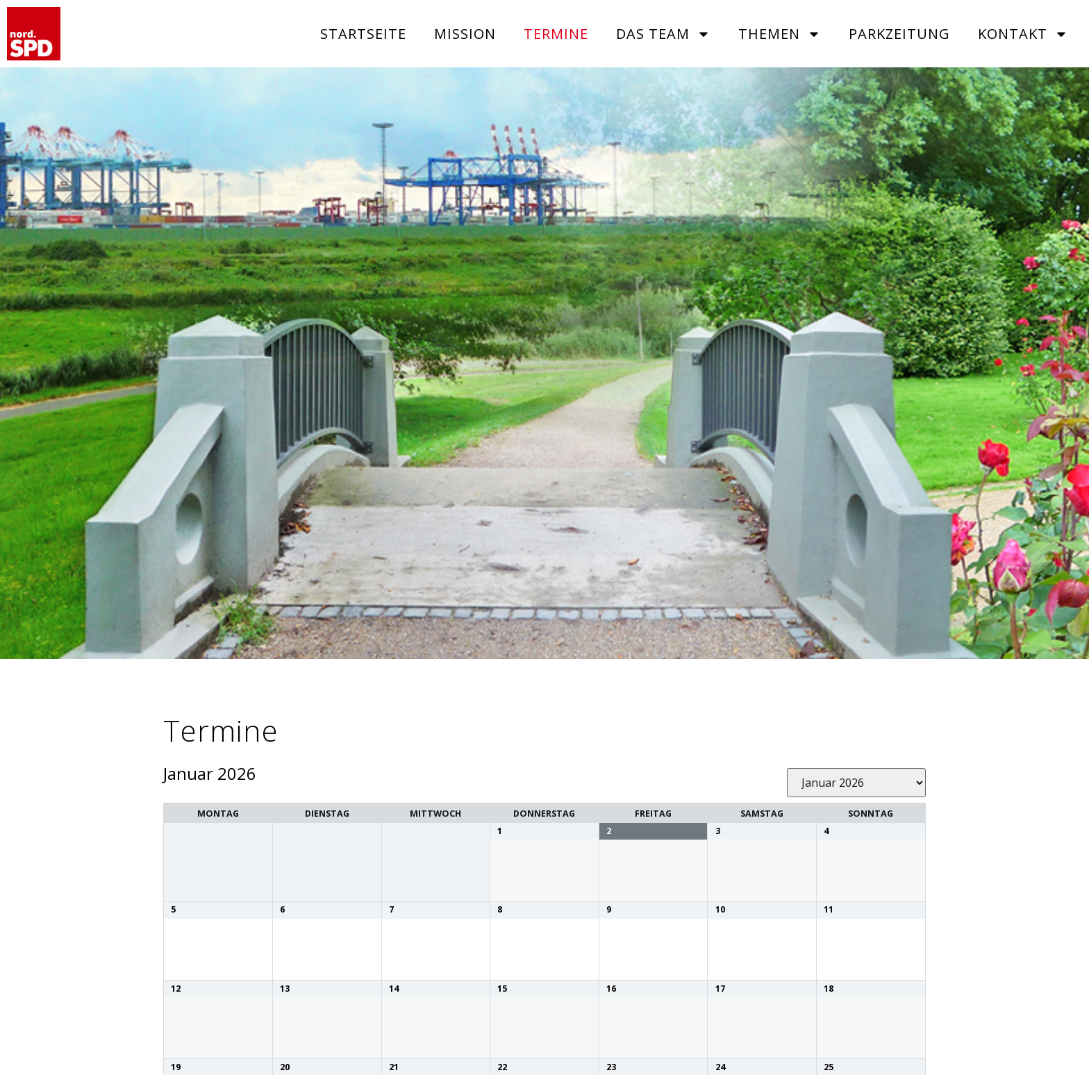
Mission (465, 33)
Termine (556, 33)
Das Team (663, 34)
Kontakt (1023, 34)
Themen (779, 34)
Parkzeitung (899, 33)
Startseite (363, 33)
